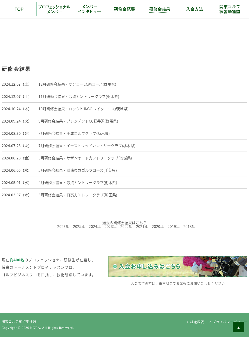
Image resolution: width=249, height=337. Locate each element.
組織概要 (197, 321)
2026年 (63, 226)
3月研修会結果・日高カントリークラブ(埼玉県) (77, 195)
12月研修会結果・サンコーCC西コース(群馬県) (77, 84)
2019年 (174, 226)
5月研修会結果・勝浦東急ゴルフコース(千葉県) (77, 170)
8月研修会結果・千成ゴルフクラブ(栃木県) (74, 133)
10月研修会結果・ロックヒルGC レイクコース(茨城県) (83, 108)
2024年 (95, 226)
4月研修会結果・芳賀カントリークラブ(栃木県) (77, 182)
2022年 (126, 226)
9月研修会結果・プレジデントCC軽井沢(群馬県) (78, 121)
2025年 (79, 226)
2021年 (142, 226)
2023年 (111, 226)
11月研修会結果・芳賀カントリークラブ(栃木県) (78, 96)
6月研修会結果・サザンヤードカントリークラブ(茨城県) (85, 158)
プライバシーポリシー (230, 321)
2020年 (158, 226)
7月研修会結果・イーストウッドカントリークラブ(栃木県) (86, 145)
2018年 (189, 226)
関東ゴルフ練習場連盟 (19, 321)
